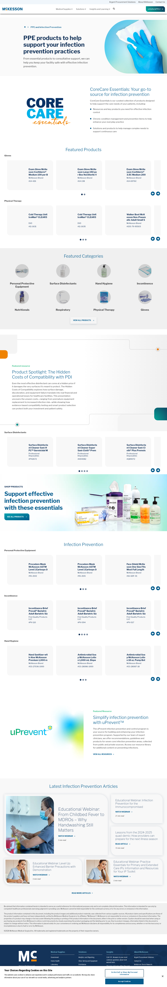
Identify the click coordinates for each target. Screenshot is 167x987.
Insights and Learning (100, 9)
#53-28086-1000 (85, 666)
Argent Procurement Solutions (122, 2)
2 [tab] (84, 194)
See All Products (15, 517)
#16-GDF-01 (132, 576)
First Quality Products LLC (38, 618)
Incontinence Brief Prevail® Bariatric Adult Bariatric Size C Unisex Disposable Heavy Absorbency (38, 611)
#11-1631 (32, 226)
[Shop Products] (22, 276)
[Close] (163, 976)
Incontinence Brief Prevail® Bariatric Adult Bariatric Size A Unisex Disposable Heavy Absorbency (136, 611)
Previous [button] (153, 194)
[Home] (25, 27)
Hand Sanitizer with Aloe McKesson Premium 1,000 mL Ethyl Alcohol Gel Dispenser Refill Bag (38, 657)
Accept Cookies (124, 981)
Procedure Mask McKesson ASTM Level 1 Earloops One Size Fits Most (38, 567)
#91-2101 (82, 576)
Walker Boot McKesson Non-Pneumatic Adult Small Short (136, 217)
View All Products (82, 320)
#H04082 (82, 459)
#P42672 (33, 459)
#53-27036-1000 (36, 666)
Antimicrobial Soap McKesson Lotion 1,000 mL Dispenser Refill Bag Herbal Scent (87, 657)
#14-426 (32, 181)
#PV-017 (130, 622)
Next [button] (158, 194)
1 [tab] (82, 194)
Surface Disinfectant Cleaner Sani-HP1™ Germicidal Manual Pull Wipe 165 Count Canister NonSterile (38, 448)
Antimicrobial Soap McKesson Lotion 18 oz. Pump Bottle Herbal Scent (136, 657)
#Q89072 (131, 459)
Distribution (82, 964)
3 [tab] (86, 239)
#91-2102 (33, 576)
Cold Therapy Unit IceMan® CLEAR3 (38, 216)
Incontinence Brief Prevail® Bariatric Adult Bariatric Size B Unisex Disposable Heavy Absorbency (87, 611)
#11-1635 (82, 226)
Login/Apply (155, 9)
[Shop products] (63, 276)
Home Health (55, 961)
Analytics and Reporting (86, 957)
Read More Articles (81, 893)
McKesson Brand (36, 178)
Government (55, 957)
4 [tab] (87, 471)
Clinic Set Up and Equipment (88, 961)
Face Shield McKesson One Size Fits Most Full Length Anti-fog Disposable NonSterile (136, 567)
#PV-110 (32, 622)
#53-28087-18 (133, 666)
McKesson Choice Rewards (143, 964)
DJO (30, 223)
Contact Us (160, 2)
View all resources (102, 754)
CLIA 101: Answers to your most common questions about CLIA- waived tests (116, 959)
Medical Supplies (64, 9)
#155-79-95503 (134, 226)
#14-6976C (132, 181)
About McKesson (145, 2)
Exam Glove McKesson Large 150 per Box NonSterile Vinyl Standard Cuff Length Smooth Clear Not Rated (87, 172)
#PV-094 (81, 622)
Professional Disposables (34, 454)
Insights (109, 952)
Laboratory (54, 964)
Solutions (81, 9)
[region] (83, 976)
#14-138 (81, 181)
